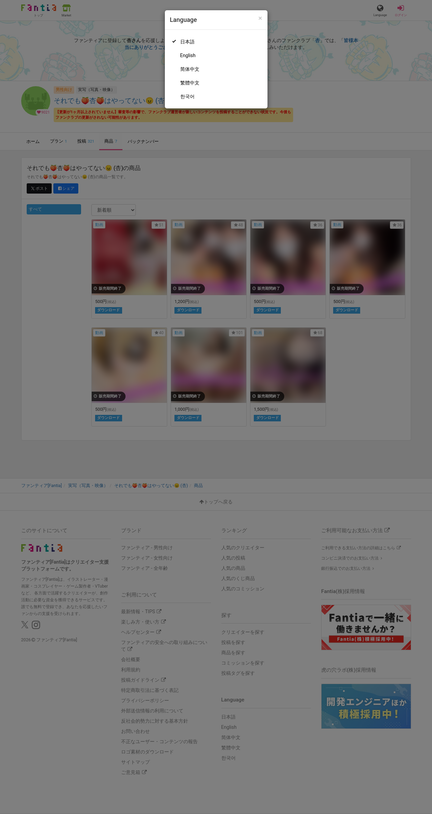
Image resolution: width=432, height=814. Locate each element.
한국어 (187, 96)
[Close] (260, 18)
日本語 (187, 41)
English (188, 55)
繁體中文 (189, 83)
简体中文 (189, 69)
